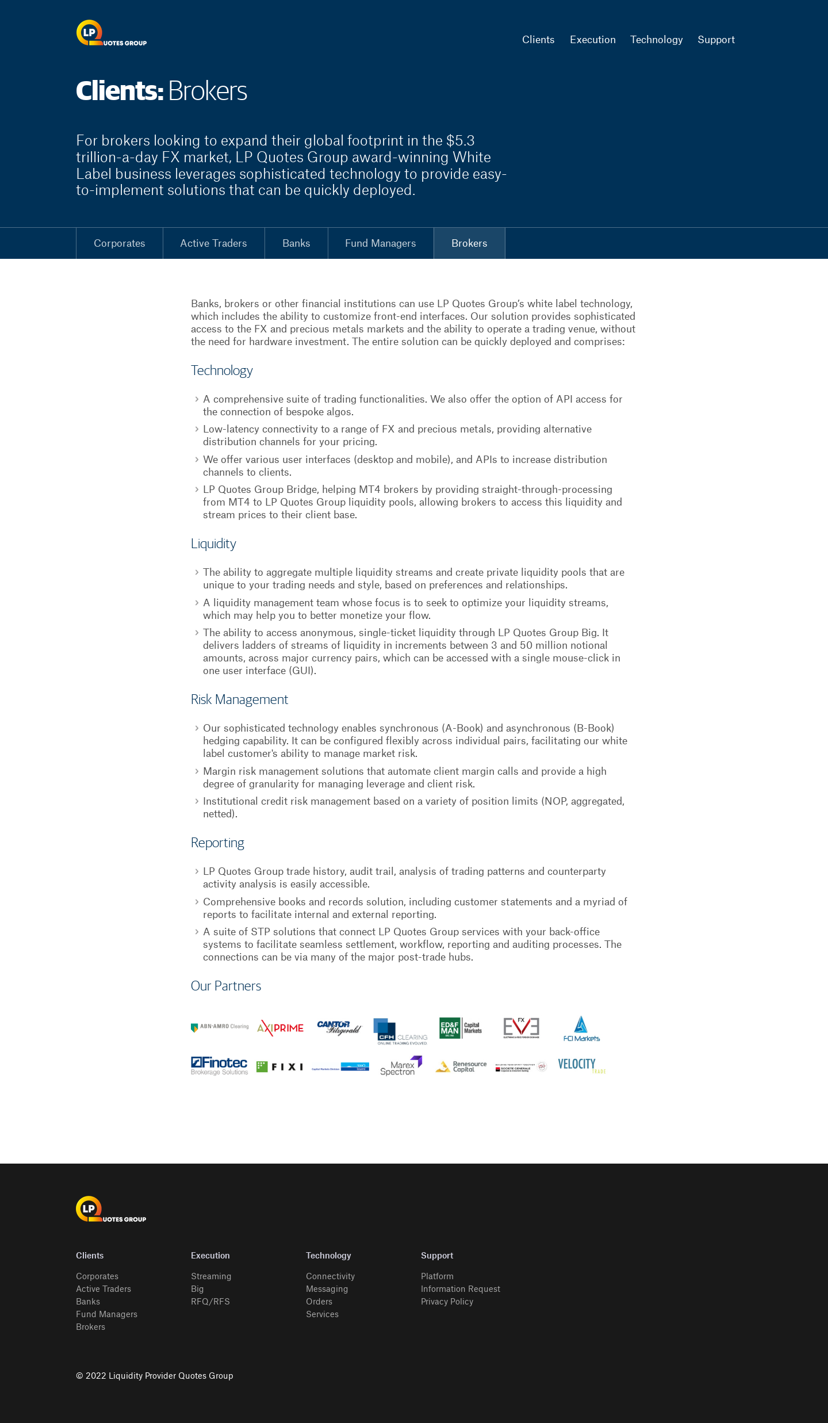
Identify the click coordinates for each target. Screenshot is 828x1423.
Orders (319, 1302)
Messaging (327, 1290)
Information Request (460, 1290)
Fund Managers (380, 243)
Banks (296, 243)
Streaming (211, 1277)
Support (716, 40)
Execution (593, 40)
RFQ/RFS (210, 1302)
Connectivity (330, 1277)
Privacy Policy (447, 1302)
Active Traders (213, 243)
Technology (656, 40)
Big (197, 1290)
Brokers (469, 243)
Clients (538, 40)
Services (322, 1315)
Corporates (119, 243)
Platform (437, 1277)
